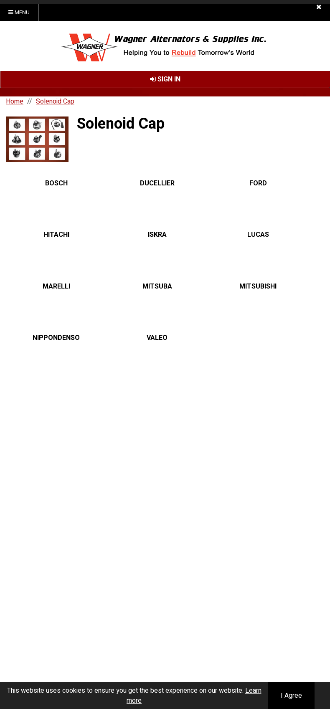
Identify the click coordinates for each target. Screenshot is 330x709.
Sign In (165, 79)
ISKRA (157, 235)
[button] (319, 7)
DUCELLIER (157, 183)
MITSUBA (157, 286)
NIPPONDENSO (56, 337)
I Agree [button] (291, 696)
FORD (258, 183)
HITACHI (56, 235)
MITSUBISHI (258, 286)
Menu (19, 12)
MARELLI (56, 286)
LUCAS (258, 235)
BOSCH (56, 183)
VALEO (157, 337)
